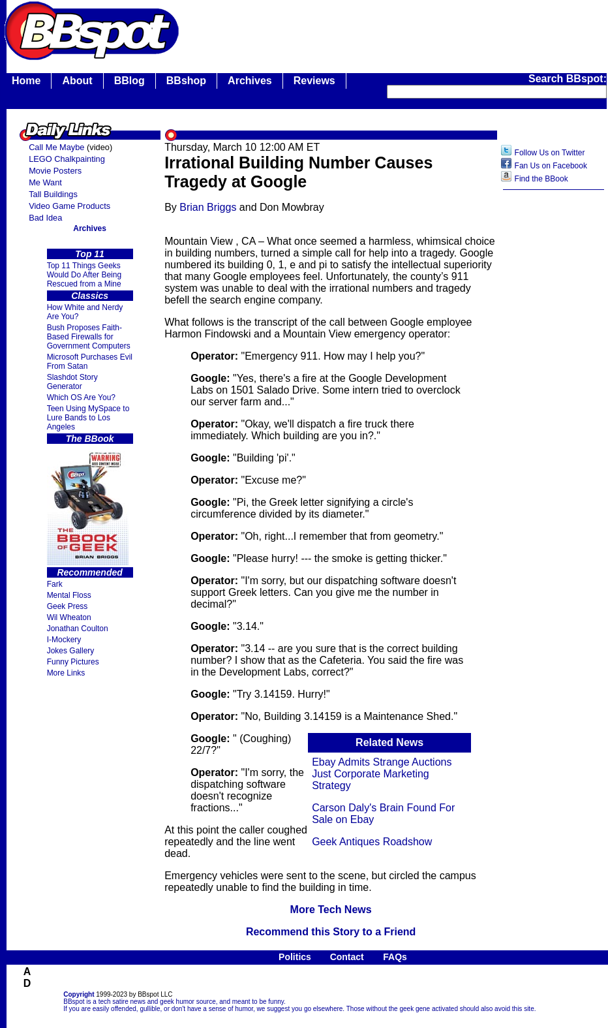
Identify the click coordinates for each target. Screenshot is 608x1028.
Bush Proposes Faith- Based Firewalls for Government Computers (88, 336)
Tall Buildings (53, 194)
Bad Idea (45, 218)
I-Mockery (64, 639)
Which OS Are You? (81, 397)
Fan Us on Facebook (551, 165)
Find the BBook (541, 178)
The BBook (90, 438)
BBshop (186, 80)
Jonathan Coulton (77, 628)
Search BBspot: (567, 78)
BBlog (129, 80)
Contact (347, 957)
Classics (89, 295)
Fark (55, 584)
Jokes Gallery (71, 650)
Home (26, 80)
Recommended (89, 572)
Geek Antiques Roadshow (372, 841)
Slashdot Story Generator (72, 382)
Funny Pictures (73, 661)
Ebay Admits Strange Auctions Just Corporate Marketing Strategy (381, 773)
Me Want (45, 182)
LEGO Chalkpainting (67, 159)
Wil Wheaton (69, 617)
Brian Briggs (207, 207)
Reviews (314, 80)
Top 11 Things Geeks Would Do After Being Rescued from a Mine (84, 274)
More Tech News (331, 909)
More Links (66, 673)
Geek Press (67, 606)
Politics (295, 957)
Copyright (78, 994)
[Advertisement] (554, 403)
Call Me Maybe (56, 147)
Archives (250, 80)
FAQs (395, 957)
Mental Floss (69, 595)
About (77, 80)
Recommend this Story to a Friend (331, 931)
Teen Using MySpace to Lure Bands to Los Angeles (88, 417)
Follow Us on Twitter (550, 152)
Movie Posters (55, 171)
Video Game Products (69, 206)
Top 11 (89, 254)
